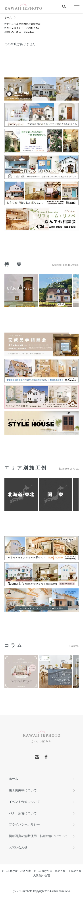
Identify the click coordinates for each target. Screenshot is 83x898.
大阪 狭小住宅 (41, 875)
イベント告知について (24, 801)
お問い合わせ (18, 847)
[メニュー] (76, 6)
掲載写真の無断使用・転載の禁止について (38, 836)
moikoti (30, 32)
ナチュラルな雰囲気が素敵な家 (23, 24)
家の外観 (60, 871)
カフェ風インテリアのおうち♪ (22, 28)
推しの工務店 (13, 32)
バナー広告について (23, 813)
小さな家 (25, 871)
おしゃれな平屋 (43, 871)
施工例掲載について (23, 790)
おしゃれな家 (10, 871)
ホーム (8, 17)
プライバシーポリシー (24, 824)
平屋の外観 (74, 871)
